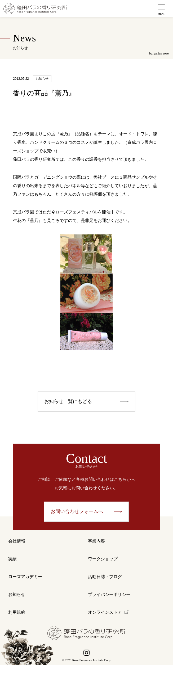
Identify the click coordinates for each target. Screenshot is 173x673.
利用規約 (16, 619)
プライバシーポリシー (109, 600)
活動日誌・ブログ (105, 581)
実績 (12, 562)
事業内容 (96, 543)
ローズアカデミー (25, 581)
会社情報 (16, 543)
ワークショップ (103, 562)
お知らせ (16, 600)
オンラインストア (105, 619)
